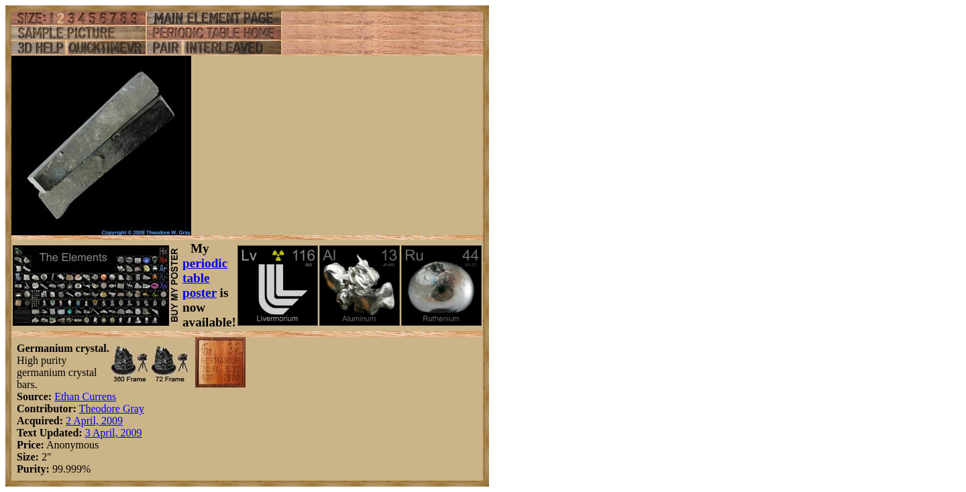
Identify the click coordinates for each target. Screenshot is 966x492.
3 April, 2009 (113, 432)
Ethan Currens (85, 396)
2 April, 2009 (94, 420)
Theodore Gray (111, 408)
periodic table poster (204, 278)
